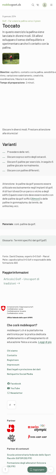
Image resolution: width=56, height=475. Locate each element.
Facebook (14, 383)
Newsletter (15, 392)
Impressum (13, 364)
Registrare (13, 359)
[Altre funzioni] (51, 470)
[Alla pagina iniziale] (11, 5)
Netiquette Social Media (20, 373)
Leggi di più (45, 342)
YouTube (13, 388)
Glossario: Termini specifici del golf (21, 240)
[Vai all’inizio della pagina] (5, 470)
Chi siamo (12, 350)
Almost (36, 198)
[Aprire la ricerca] (33, 5)
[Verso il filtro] (37, 5)
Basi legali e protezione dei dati (24, 369)
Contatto (12, 355)
